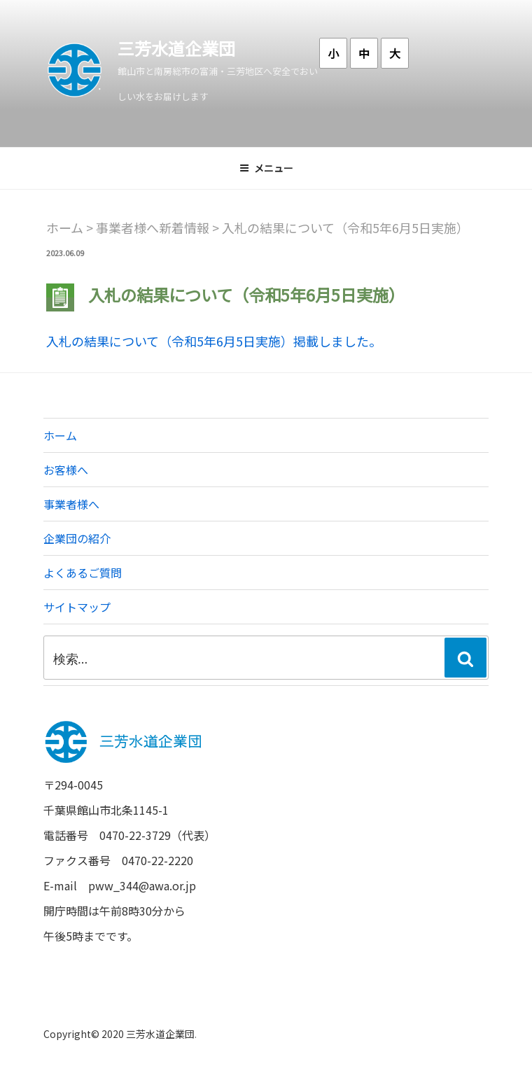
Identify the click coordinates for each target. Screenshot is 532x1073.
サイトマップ (77, 606)
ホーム (60, 435)
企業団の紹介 (77, 538)
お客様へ (65, 469)
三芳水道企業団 (176, 48)
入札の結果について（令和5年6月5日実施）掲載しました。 (214, 341)
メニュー (266, 168)
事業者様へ (71, 504)
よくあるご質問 (82, 572)
